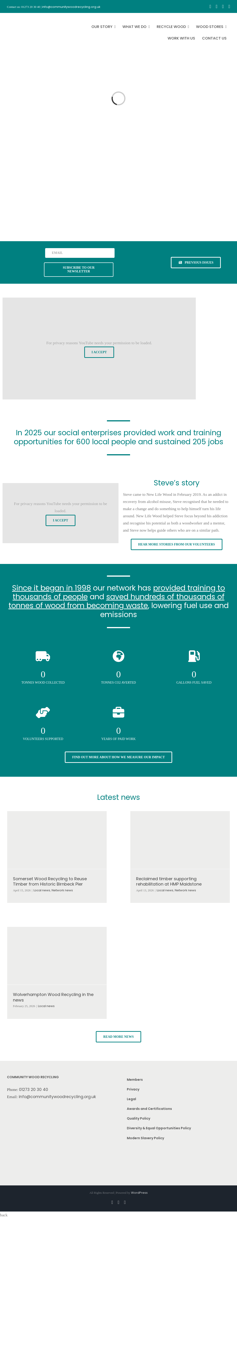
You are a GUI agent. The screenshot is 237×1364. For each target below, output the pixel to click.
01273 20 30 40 (33, 1089)
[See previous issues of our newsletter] (196, 262)
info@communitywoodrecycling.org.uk (57, 1096)
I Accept (99, 352)
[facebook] (210, 6)
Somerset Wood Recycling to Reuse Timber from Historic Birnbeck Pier (50, 881)
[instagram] (216, 6)
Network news (62, 890)
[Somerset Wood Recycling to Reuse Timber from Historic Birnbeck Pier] (57, 840)
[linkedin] (229, 6)
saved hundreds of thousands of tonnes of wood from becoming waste (117, 601)
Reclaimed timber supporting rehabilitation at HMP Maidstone (169, 881)
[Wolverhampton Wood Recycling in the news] (57, 956)
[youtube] (223, 6)
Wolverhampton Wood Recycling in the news (53, 997)
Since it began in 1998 (51, 588)
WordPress (139, 1192)
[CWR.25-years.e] (24, 17)
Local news (42, 890)
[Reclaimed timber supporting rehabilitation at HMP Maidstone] (180, 840)
